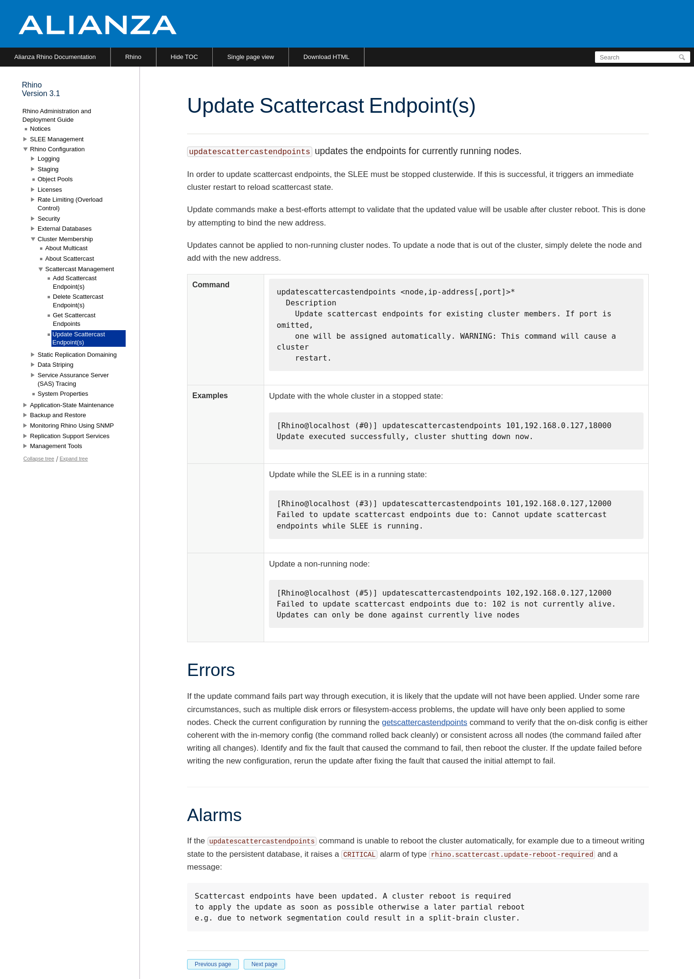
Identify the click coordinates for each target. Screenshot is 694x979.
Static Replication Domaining (77, 354)
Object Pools (55, 179)
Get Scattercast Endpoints (74, 319)
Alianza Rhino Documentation (55, 56)
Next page (264, 964)
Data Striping (55, 364)
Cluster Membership (65, 239)
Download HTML (326, 56)
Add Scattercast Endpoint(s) (75, 282)
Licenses (50, 189)
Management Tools (56, 446)
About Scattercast (69, 258)
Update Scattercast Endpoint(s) (78, 338)
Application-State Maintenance (72, 405)
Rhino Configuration (57, 149)
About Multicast (66, 248)
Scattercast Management (79, 269)
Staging (48, 169)
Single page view (250, 56)
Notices (40, 128)
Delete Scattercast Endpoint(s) (78, 301)
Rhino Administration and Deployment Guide (56, 115)
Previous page (213, 964)
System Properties (63, 393)
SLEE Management (57, 139)
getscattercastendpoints (424, 722)
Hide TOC (184, 56)
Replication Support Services (69, 436)
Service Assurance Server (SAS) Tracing (73, 379)
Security (49, 218)
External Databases (64, 228)
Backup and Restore (58, 415)
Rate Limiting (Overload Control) (70, 204)
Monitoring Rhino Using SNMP (72, 425)
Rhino (133, 56)
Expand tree (73, 458)
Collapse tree (38, 458)
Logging (48, 158)
